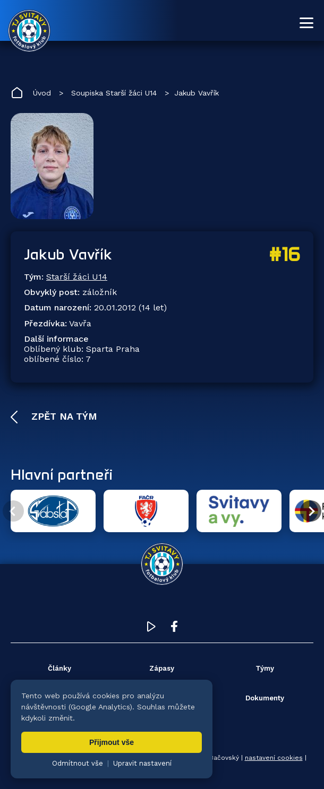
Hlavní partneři (62, 474)
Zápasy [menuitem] (161, 668)
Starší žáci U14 (76, 277)
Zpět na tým (62, 416)
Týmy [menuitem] (264, 668)
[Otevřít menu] (306, 23)
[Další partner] (310, 511)
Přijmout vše (111, 742)
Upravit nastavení (142, 763)
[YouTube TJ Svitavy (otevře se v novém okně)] (151, 629)
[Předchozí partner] (13, 511)
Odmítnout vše (77, 763)
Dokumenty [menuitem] (264, 698)
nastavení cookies (274, 757)
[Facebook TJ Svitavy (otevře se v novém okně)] (174, 629)
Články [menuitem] (59, 668)
